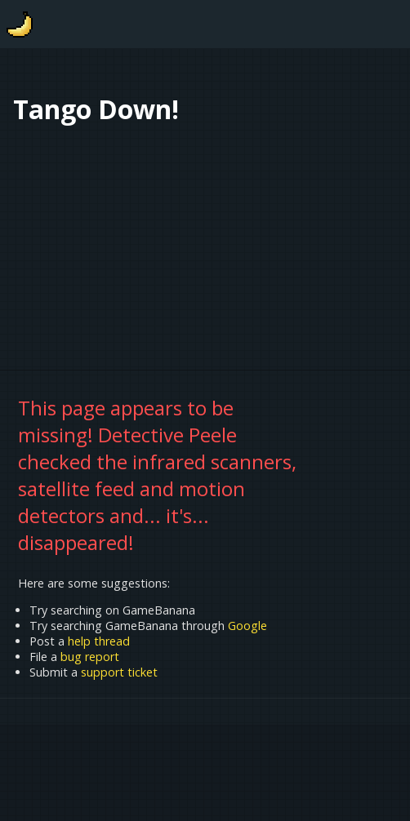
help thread (99, 641)
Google (247, 625)
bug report (89, 656)
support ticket (119, 672)
